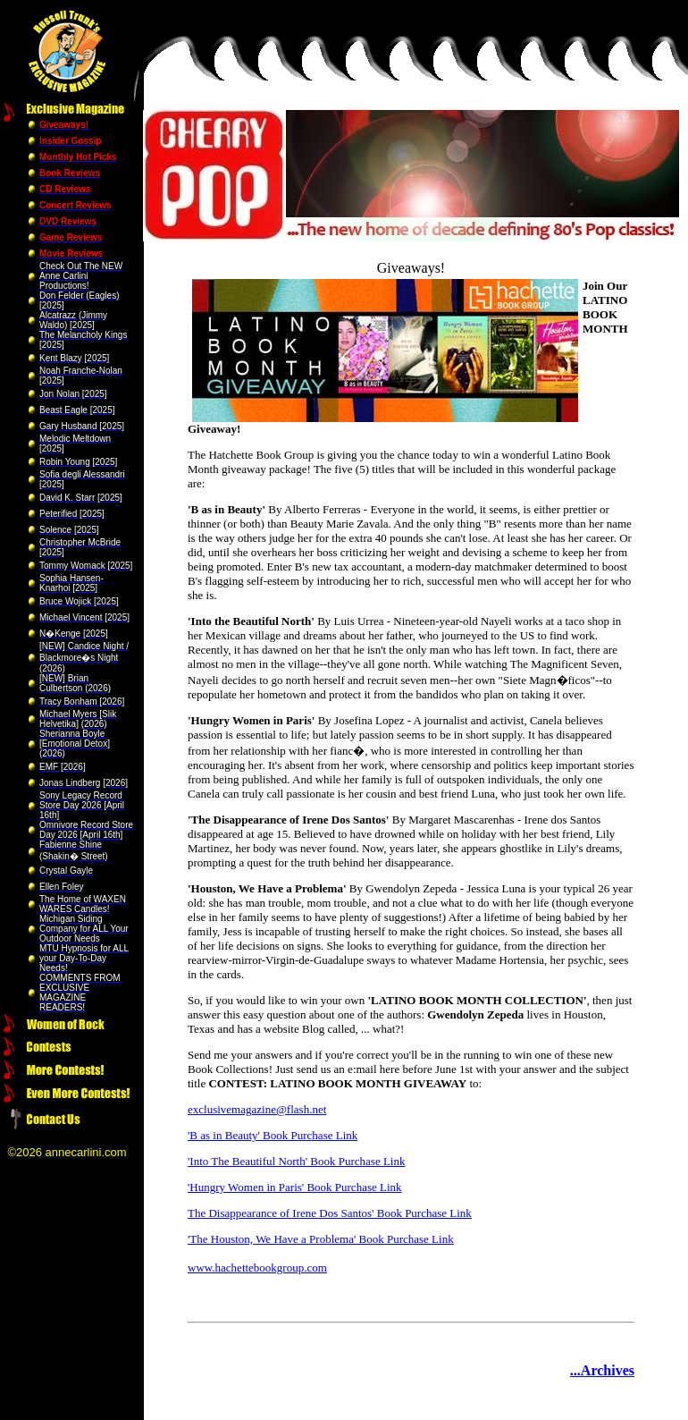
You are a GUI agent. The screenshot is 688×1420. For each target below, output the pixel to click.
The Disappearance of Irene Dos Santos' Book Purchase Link (330, 1213)
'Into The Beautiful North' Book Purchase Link (296, 1161)
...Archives (602, 1370)
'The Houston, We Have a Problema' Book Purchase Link (321, 1239)
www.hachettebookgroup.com (257, 1267)
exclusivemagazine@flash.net (257, 1109)
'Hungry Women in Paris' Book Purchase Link (295, 1187)
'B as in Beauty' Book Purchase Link (272, 1135)
